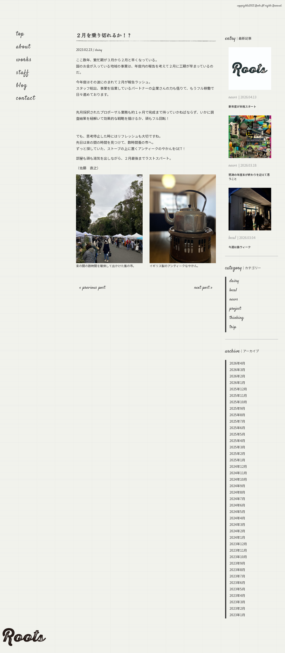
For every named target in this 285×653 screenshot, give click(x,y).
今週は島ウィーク (240, 247)
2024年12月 (238, 466)
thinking (236, 318)
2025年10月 (238, 402)
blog (21, 85)
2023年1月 (237, 614)
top (20, 34)
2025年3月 (237, 447)
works (24, 60)
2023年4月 (237, 595)
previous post (93, 287)
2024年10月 (238, 479)
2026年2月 (237, 376)
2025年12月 (238, 389)
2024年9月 (237, 485)
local (233, 290)
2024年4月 (237, 518)
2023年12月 (238, 543)
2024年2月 (237, 531)
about (23, 47)
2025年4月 (237, 440)
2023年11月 (238, 550)
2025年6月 (237, 427)
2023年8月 (237, 569)
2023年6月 (237, 582)
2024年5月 (237, 511)
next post (202, 287)
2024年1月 (237, 537)
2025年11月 (238, 395)
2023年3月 (237, 602)
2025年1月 (237, 460)
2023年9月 (237, 563)
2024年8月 (237, 492)
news (233, 299)
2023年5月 (237, 589)
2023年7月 (237, 576)
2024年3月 (237, 524)
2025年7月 (237, 421)
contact (25, 98)
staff (22, 72)
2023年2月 (237, 608)
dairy (234, 281)
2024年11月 (238, 473)
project (235, 308)
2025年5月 (237, 434)
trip (232, 327)
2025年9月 (237, 408)
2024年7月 (237, 498)
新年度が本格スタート (242, 106)
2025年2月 (237, 453)
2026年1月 (237, 382)
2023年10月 (238, 556)
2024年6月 (237, 505)
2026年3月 (237, 369)
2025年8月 (237, 414)
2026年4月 (237, 363)
